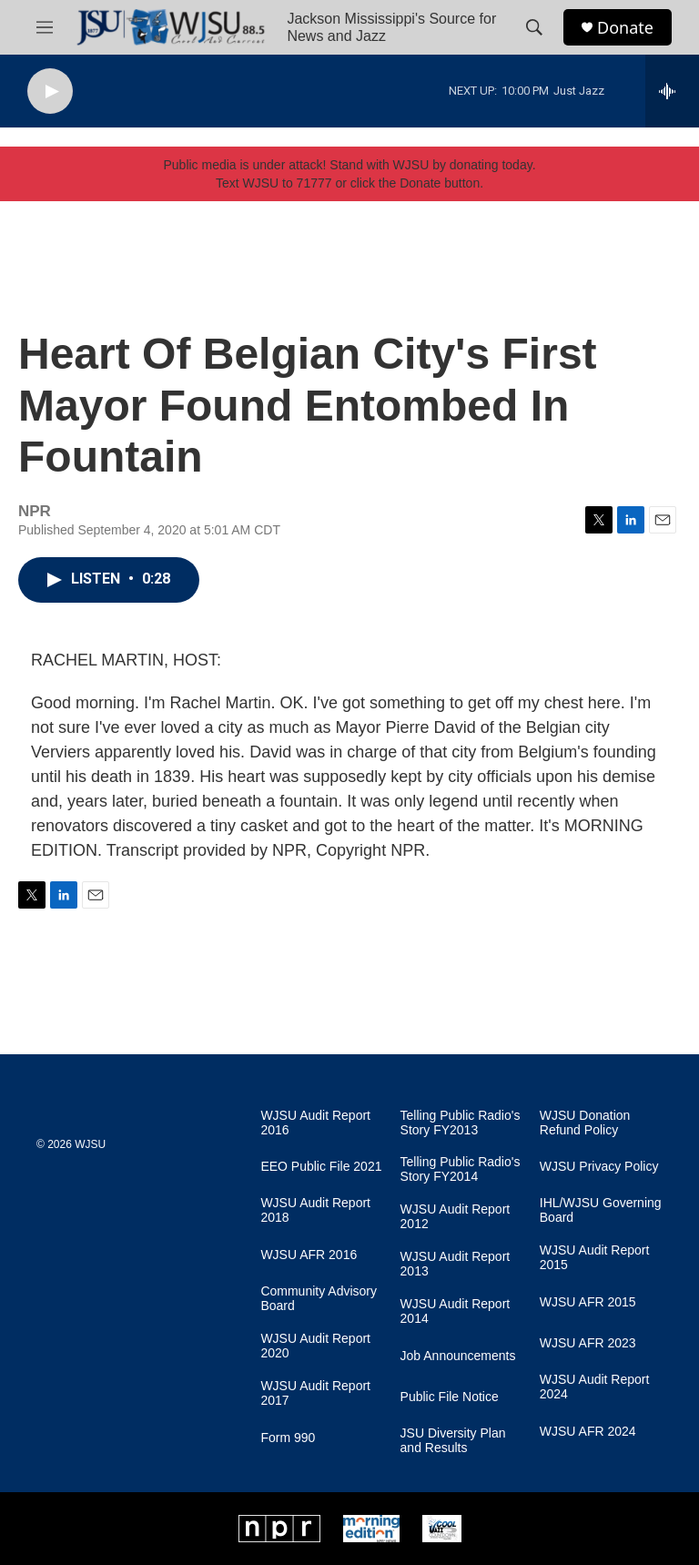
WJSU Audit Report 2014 (455, 1311)
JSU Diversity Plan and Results (453, 1441)
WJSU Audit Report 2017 (315, 1393)
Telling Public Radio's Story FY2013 (460, 1123)
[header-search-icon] (534, 27)
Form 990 (287, 1438)
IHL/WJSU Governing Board (601, 1210)
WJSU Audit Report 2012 (455, 1217)
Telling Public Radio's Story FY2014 (460, 1169)
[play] (50, 91)
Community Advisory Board (318, 1299)
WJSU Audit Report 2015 (595, 1258)
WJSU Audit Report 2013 (455, 1264)
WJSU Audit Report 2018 (315, 1210)
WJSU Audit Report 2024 (595, 1387)
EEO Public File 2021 (320, 1167)
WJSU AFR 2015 (588, 1302)
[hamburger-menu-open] (44, 27)
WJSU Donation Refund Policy (585, 1123)
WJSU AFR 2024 (588, 1431)
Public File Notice (449, 1397)
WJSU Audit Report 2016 (315, 1123)
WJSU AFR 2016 (308, 1255)
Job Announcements (458, 1356)
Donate (625, 27)
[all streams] (672, 91)
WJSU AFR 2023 (588, 1343)
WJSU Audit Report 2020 (315, 1346)
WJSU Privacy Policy (599, 1167)
